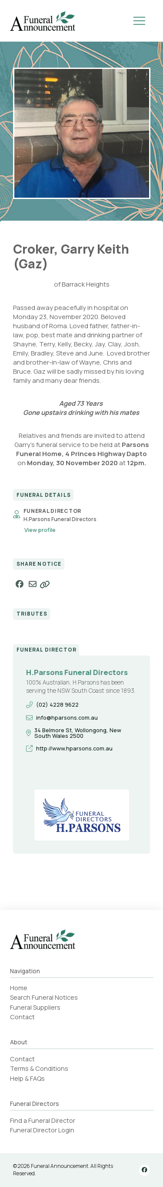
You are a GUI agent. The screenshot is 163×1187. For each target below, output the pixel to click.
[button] (139, 21)
